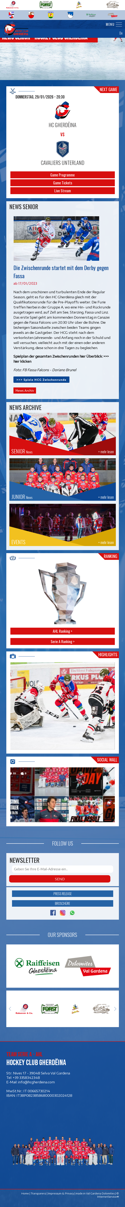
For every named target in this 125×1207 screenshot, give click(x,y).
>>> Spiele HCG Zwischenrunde (41, 379)
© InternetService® (108, 1195)
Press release (62, 893)
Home (25, 1193)
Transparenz (38, 1193)
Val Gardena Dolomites (100, 1193)
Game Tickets (62, 182)
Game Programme (62, 174)
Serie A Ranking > (63, 641)
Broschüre (62, 903)
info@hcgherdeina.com (36, 1082)
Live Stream (62, 190)
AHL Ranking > (62, 631)
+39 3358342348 (26, 1077)
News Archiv (24, 390)
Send (60, 879)
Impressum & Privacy (61, 1193)
